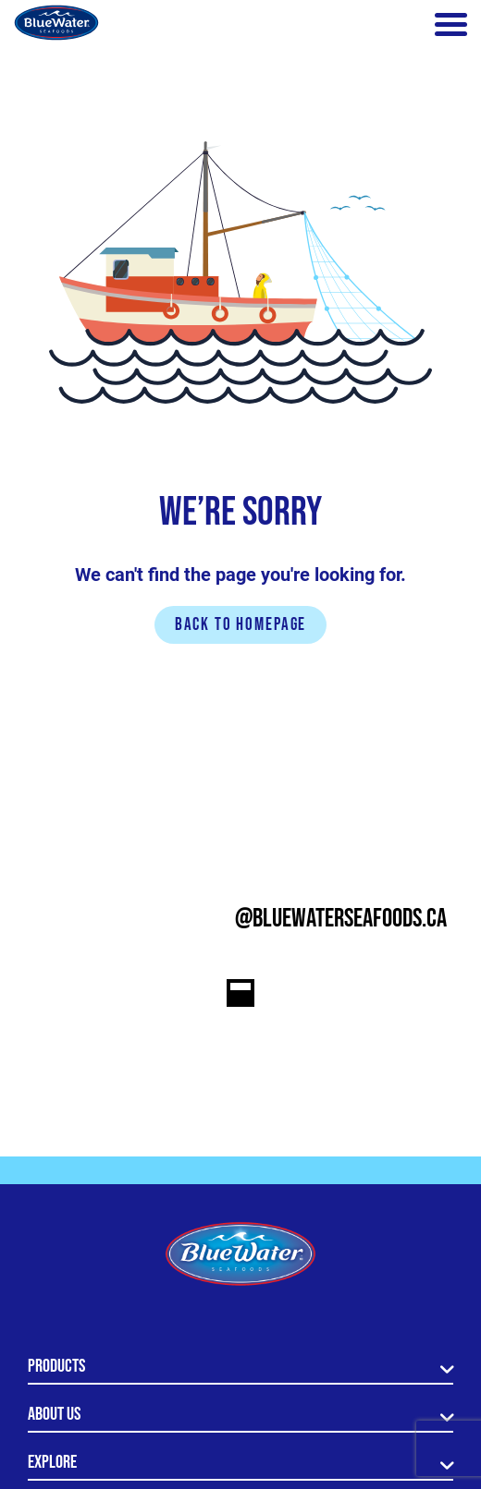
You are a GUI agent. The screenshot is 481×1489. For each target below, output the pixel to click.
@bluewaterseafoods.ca (341, 918)
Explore (52, 1462)
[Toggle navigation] (451, 24)
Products (56, 1366)
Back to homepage (241, 625)
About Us (54, 1414)
